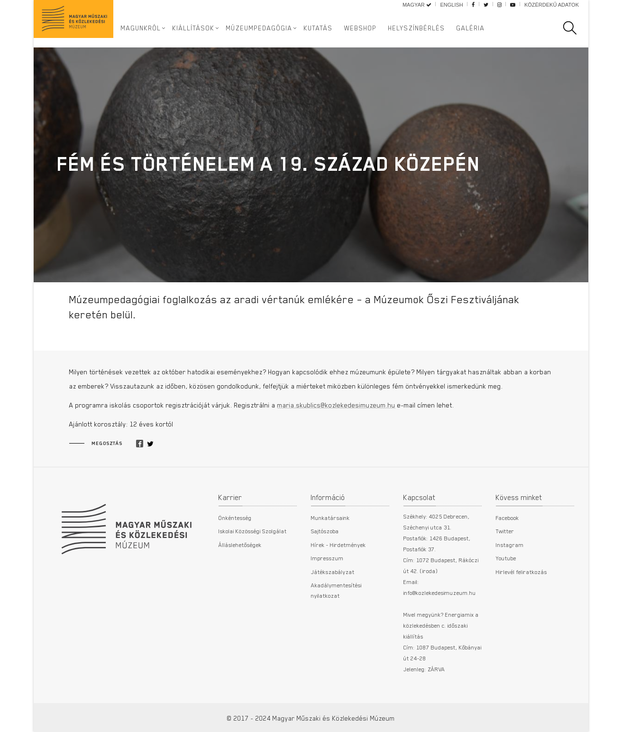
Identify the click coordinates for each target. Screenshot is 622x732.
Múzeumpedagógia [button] (259, 28)
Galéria (471, 28)
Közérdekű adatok (551, 5)
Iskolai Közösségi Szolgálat (253, 531)
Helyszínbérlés (416, 28)
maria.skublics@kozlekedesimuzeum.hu (336, 405)
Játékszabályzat (333, 571)
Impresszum (327, 558)
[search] (574, 28)
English (451, 5)
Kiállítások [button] (194, 28)
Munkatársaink (330, 517)
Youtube (506, 558)
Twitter (505, 531)
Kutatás (318, 28)
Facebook (507, 517)
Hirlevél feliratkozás (521, 571)
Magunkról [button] (141, 28)
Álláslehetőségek (240, 544)
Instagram (510, 544)
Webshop (360, 28)
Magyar (416, 5)
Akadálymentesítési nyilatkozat (336, 590)
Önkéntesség (235, 517)
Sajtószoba (325, 531)
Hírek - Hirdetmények (338, 544)
